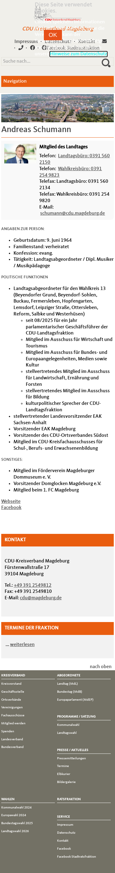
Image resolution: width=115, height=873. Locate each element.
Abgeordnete (68, 675)
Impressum (26, 41)
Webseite (11, 501)
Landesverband (12, 739)
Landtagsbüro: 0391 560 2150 (74, 159)
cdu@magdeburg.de (41, 598)
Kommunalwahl (68, 725)
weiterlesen (22, 644)
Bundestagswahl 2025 (17, 823)
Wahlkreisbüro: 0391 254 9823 (70, 172)
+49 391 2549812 (33, 585)
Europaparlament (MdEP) (75, 700)
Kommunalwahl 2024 (16, 807)
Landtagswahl (67, 733)
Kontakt (62, 841)
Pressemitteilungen (71, 758)
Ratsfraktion (69, 799)
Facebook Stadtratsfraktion (76, 857)
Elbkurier (63, 774)
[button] (53, 35)
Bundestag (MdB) (69, 692)
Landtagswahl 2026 (15, 831)
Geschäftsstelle (12, 692)
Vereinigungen (12, 707)
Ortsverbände (11, 700)
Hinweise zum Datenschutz (78, 54)
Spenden (7, 731)
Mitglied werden (13, 723)
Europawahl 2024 (13, 815)
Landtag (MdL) (67, 684)
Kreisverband (13, 675)
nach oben (101, 666)
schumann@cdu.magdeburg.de (72, 213)
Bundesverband (12, 747)
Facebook (11, 507)
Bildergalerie (66, 782)
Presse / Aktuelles (72, 750)
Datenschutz (66, 833)
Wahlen (7, 799)
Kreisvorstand (11, 684)
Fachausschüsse (13, 715)
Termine (63, 766)
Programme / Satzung (76, 716)
